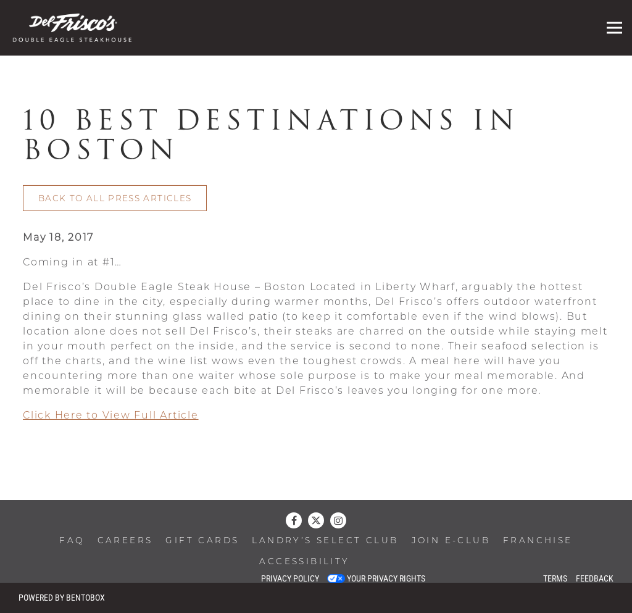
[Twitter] (316, 520)
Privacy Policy (290, 578)
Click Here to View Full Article (111, 417)
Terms (555, 578)
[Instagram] (338, 520)
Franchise (538, 541)
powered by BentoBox (62, 598)
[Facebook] (294, 520)
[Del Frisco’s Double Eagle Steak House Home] (77, 27)
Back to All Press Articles (114, 200)
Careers (125, 541)
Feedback (594, 578)
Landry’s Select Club (325, 541)
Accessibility (304, 562)
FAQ (71, 541)
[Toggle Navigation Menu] (614, 28)
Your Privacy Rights (386, 578)
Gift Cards (202, 541)
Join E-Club (451, 541)
